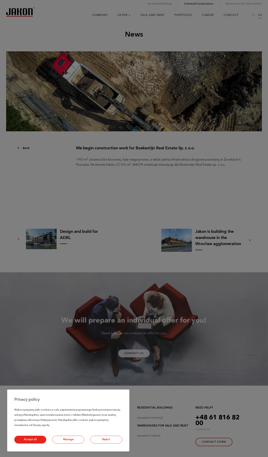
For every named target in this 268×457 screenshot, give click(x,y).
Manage (68, 439)
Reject (106, 439)
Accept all (30, 439)
